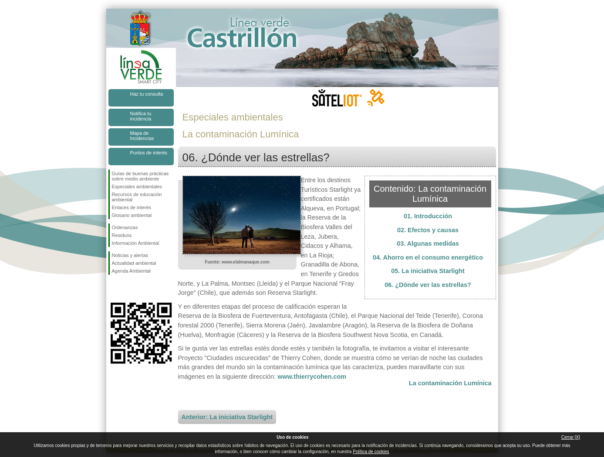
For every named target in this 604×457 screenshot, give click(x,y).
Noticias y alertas (130, 255)
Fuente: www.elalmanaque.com (237, 262)
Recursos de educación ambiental (137, 197)
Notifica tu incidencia (141, 116)
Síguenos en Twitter (128, 289)
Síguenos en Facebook (113, 289)
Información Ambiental (135, 243)
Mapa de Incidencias (142, 135)
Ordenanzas (125, 227)
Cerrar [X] (570, 437)
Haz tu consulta (146, 94)
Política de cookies (371, 451)
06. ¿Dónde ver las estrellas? (428, 284)
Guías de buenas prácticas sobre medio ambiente (140, 176)
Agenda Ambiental (131, 271)
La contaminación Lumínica (450, 383)
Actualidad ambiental (134, 263)
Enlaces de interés (132, 207)
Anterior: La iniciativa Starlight (227, 417)
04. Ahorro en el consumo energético (428, 257)
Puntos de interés (149, 152)
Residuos (122, 235)
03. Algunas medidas (428, 243)
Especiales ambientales (137, 186)
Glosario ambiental (132, 215)
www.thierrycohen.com (311, 376)
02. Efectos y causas (428, 230)
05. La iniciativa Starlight (428, 270)
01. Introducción (428, 216)
